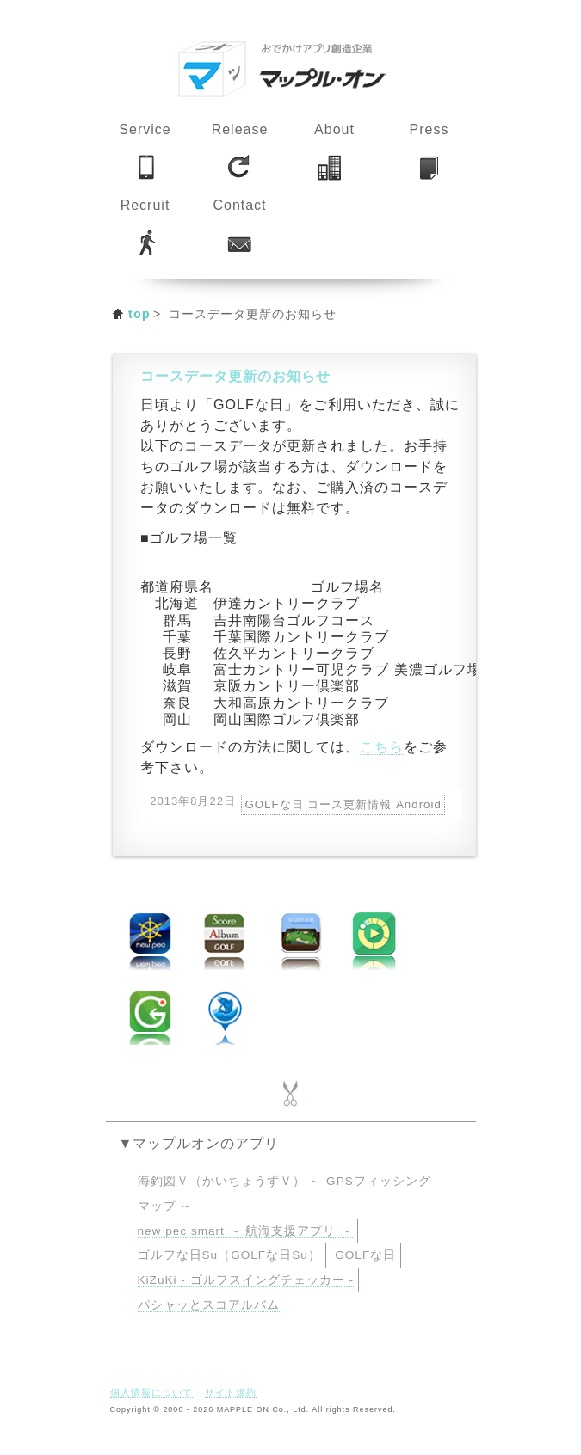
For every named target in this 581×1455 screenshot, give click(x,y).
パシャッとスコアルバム (209, 1304)
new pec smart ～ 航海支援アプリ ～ (246, 1231)
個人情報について (151, 1392)
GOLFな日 (365, 1255)
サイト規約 (231, 1392)
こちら (382, 747)
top (139, 314)
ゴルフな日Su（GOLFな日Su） (229, 1255)
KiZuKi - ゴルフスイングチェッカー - (246, 1280)
